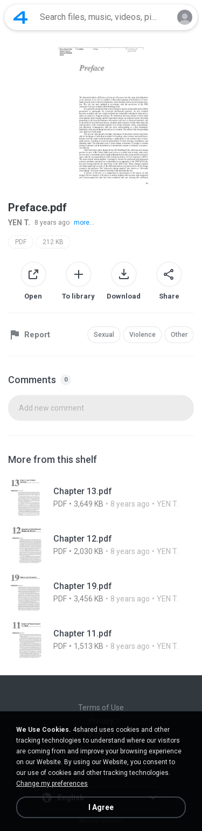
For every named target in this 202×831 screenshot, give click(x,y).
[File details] (101, 497)
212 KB (53, 242)
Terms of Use (101, 707)
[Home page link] (20, 17)
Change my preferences (52, 783)
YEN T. (19, 222)
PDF (20, 242)
